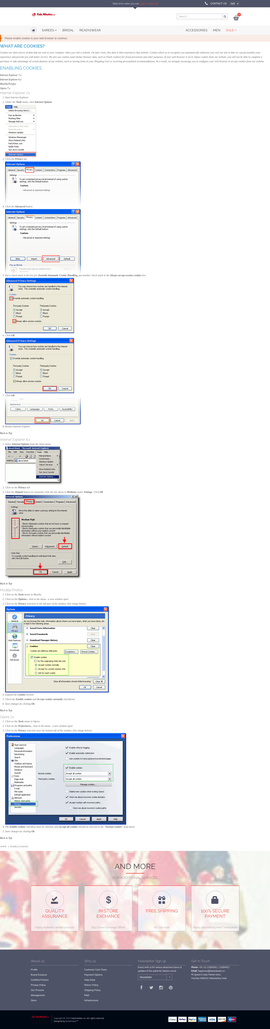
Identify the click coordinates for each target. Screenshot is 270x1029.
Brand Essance (39, 974)
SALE (231, 30)
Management (38, 995)
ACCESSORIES (196, 30)
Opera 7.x (5, 88)
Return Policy (91, 985)
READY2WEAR (90, 30)
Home (3, 846)
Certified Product (40, 979)
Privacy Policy (38, 985)
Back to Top (6, 433)
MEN (216, 30)
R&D (86, 995)
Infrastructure (91, 1000)
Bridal (68, 30)
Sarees (49, 30)
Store (34, 1000)
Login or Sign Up (149, 3)
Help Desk (89, 979)
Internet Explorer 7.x (10, 75)
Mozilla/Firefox (8, 84)
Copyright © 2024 (62, 1018)
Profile (34, 969)
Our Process (37, 990)
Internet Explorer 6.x (10, 79)
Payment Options (93, 974)
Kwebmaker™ (72, 1021)
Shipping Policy (92, 990)
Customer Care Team (95, 969)
